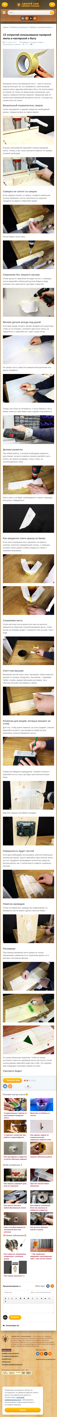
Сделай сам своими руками (28, 4)
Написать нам (6, 1362)
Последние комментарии (10, 1356)
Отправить (15, 1317)
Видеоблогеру (6, 1359)
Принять (23, 1410)
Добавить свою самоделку (10, 1353)
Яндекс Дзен (6, 1350)
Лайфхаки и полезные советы (32, 42)
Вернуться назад (12, 1080)
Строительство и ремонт (12, 44)
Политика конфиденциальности (12, 1364)
